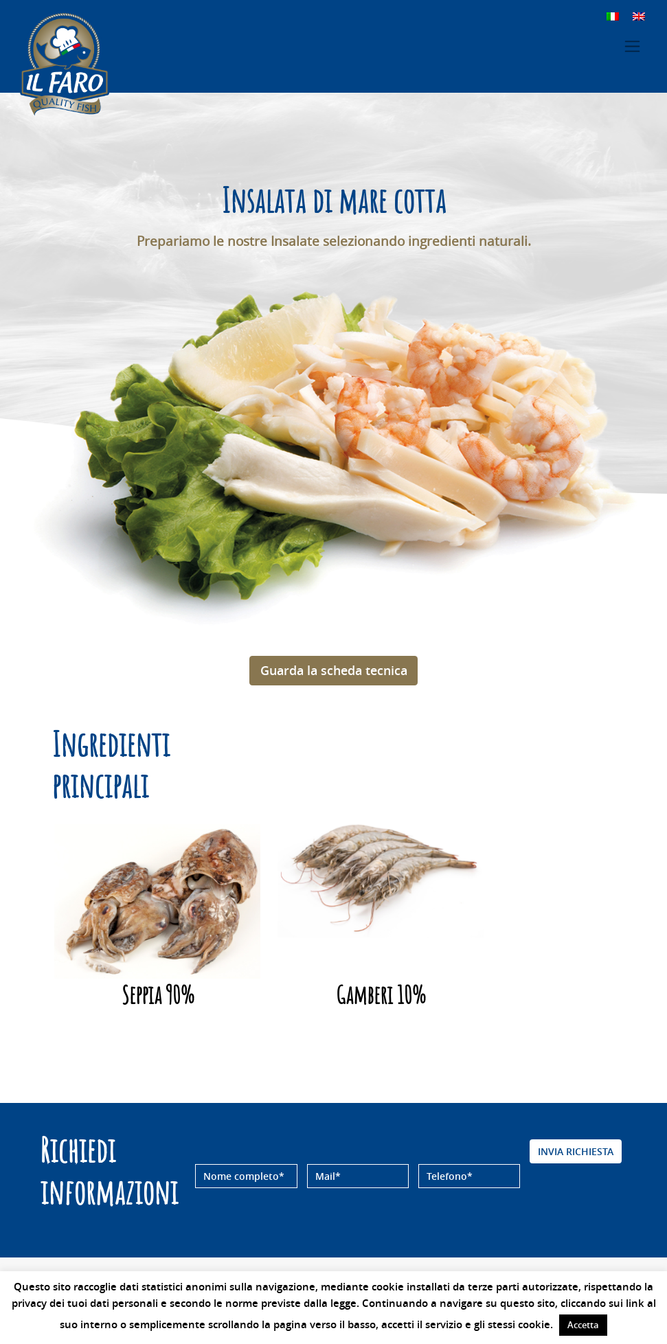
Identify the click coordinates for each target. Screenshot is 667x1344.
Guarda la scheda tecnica (333, 670)
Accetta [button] (583, 1325)
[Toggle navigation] (632, 46)
